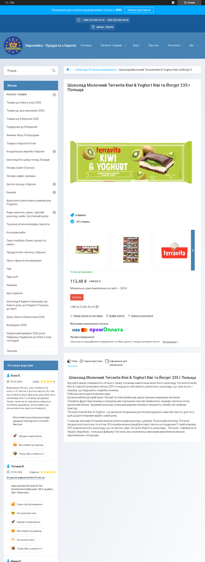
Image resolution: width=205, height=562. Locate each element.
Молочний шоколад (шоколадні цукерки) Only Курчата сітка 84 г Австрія (31, 421)
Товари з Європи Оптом (21, 143)
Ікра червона (14, 293)
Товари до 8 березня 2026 (23, 118)
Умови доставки (139, 10)
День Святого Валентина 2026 (26, 316)
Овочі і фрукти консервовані (24, 260)
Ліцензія (12, 350)
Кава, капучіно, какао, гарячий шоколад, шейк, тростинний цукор (27, 214)
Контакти (174, 45)
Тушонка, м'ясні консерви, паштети (28, 224)
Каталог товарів (111, 45)
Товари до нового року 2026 (24, 102)
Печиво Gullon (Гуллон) (20, 167)
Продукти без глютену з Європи (26, 252)
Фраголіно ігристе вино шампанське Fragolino (29, 202)
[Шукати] (53, 70)
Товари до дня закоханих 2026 (25, 110)
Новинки (12, 285)
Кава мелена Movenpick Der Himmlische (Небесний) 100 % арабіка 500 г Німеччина (32, 489)
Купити (76, 297)
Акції (136, 45)
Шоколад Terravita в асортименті (96, 69)
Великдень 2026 (17, 325)
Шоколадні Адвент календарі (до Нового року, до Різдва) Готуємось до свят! (28, 305)
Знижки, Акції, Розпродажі (23, 135)
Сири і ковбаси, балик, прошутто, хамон (27, 242)
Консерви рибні (16, 232)
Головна (86, 45)
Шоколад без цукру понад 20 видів (28, 159)
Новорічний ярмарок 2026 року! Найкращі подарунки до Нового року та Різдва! (29, 337)
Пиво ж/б (12, 276)
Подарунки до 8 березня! (22, 126)
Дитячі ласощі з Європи (21, 184)
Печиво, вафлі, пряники (21, 176)
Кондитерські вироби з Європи (25, 151)
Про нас (154, 45)
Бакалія (11, 192)
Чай (9, 268)
